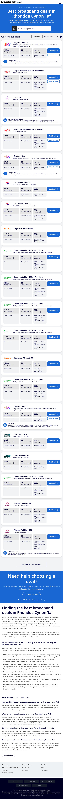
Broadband (27, 7)
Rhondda (5, 771)
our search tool (45, 635)
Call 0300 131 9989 (31, 594)
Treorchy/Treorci (7, 773)
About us (15, 781)
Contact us (31, 781)
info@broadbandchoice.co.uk (26, 790)
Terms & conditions (48, 781)
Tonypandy (25, 771)
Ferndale (44, 765)
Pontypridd (25, 768)
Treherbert (44, 771)
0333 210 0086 (45, 790)
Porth (43, 768)
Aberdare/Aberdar (27, 765)
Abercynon (5, 765)
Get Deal (54, 51)
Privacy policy (23, 785)
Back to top (8, 755)
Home (20, 7)
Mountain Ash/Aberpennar (11, 768)
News (39, 785)
